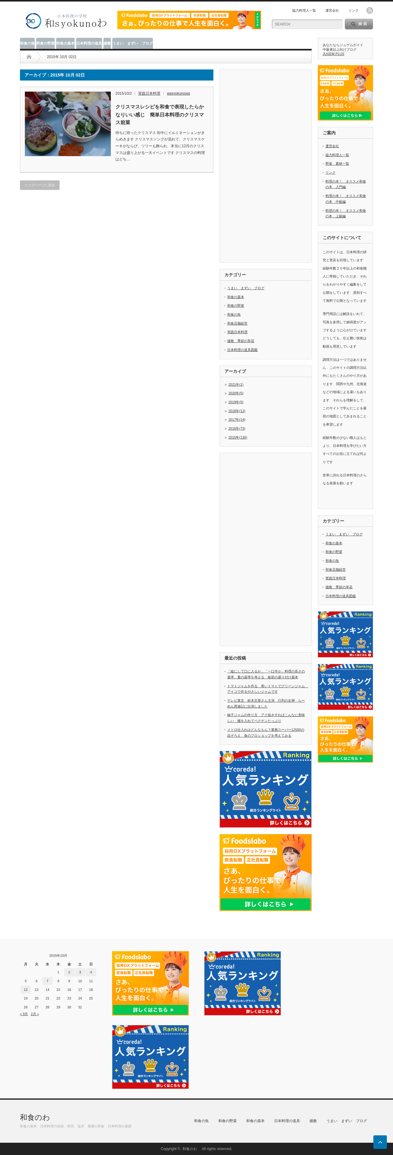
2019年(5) (235, 402)
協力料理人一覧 (304, 10)
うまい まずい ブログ (132, 43)
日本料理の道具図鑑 (242, 350)
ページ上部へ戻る (380, 1142)
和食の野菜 (45, 43)
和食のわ (38, 1117)
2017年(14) (236, 419)
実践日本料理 (149, 93)
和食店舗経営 (237, 323)
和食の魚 (27, 43)
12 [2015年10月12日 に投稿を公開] (26, 989)
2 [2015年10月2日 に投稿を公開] (69, 972)
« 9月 (24, 1014)
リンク (353, 10)
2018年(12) (236, 411)
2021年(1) (235, 384)
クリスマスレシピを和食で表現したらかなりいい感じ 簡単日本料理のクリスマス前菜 (159, 114)
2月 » (35, 1014)
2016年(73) (236, 428)
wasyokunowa (178, 93)
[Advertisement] (270, 166)
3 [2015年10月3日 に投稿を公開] (80, 972)
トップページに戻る (40, 185)
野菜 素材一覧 (337, 163)
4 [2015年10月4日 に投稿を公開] (91, 972)
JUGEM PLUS (333, 54)
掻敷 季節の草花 (240, 341)
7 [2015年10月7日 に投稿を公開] (47, 981)
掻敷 (107, 43)
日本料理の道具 (89, 43)
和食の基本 (65, 43)
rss (369, 10)
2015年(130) (237, 437)
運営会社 (332, 10)
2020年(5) (235, 393)
